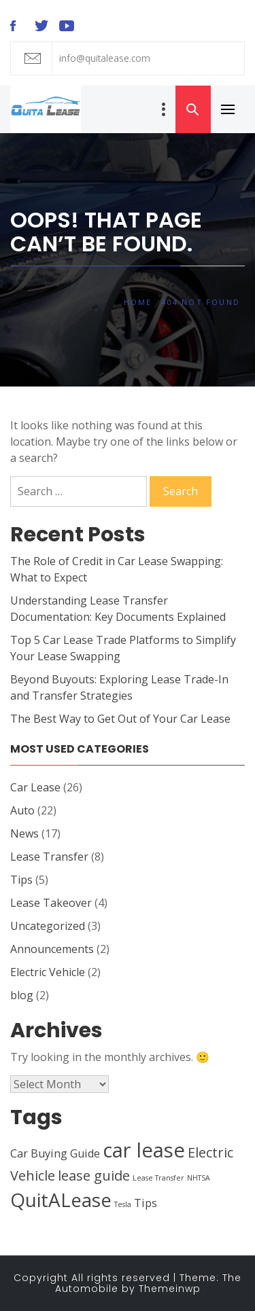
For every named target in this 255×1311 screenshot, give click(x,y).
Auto (22, 810)
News (24, 833)
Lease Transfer (49, 856)
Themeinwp (170, 1288)
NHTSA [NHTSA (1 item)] (198, 1178)
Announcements (52, 948)
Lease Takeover (51, 902)
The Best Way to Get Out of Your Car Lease (120, 718)
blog (21, 995)
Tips (21, 879)
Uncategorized (47, 925)
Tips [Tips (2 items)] (145, 1203)
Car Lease (35, 787)
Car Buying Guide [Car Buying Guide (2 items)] (55, 1153)
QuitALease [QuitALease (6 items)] (61, 1200)
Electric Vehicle (47, 972)
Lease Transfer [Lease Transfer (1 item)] (158, 1178)
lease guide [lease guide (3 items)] (94, 1175)
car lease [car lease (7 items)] (144, 1150)
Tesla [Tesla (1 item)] (122, 1204)
